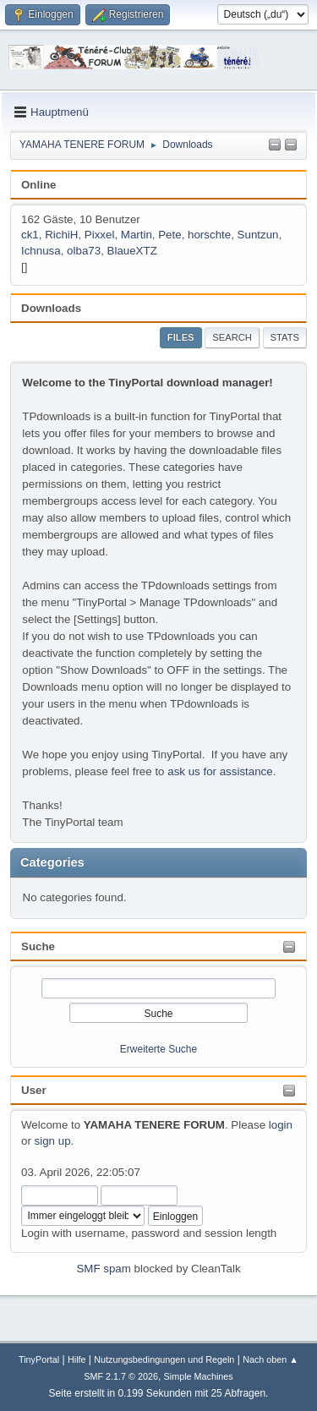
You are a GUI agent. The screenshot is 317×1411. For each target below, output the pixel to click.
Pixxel (100, 234)
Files (180, 337)
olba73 (84, 250)
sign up (53, 1141)
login (280, 1124)
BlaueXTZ (132, 250)
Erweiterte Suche (158, 1049)
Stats (285, 337)
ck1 (30, 234)
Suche (38, 946)
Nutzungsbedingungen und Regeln (164, 1359)
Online (38, 184)
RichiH (61, 234)
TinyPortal (39, 1359)
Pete (169, 234)
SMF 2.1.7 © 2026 (121, 1376)
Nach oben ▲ (270, 1359)
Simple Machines (198, 1376)
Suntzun (258, 234)
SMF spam (103, 1268)
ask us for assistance (219, 771)
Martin (136, 234)
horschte (209, 234)
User (33, 1090)
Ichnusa (41, 250)
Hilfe (77, 1359)
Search (232, 337)
